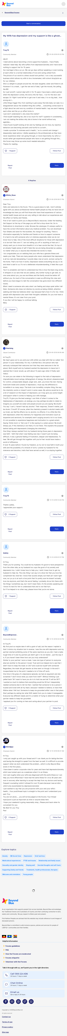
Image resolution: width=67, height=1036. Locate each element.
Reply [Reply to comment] (56, 324)
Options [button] (63, 12)
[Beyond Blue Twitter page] (25, 1002)
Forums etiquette (12, 958)
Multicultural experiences (11, 860)
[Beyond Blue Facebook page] (5, 1002)
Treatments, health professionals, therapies (42, 870)
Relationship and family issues (49, 860)
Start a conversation (33, 23)
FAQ (7, 950)
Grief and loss (40, 856)
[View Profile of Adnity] (5, 553)
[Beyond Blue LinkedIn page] (31, 1002)
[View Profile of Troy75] (6, 50)
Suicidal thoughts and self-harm (49, 865)
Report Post (10, 167)
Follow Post (57, 151)
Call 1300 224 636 (19, 974)
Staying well (30, 865)
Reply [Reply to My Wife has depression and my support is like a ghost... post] (56, 165)
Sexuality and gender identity (12, 865)
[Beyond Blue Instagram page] (18, 1002)
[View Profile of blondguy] (9, 747)
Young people (28, 874)
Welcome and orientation (11, 874)
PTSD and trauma (30, 860)
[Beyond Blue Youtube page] (12, 1002)
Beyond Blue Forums (10, 4)
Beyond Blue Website (14, 901)
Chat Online (16, 983)
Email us (14, 992)
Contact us (6, 1017)
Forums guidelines (13, 946)
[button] (6, 151)
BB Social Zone (15, 856)
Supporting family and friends (13, 870)
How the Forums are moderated (18, 954)
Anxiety (5, 856)
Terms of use (7, 1022)
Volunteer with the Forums (16, 962)
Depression (28, 856)
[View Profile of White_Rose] (11, 195)
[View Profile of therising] (9, 348)
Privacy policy (7, 1027)
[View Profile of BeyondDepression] (10, 635)
